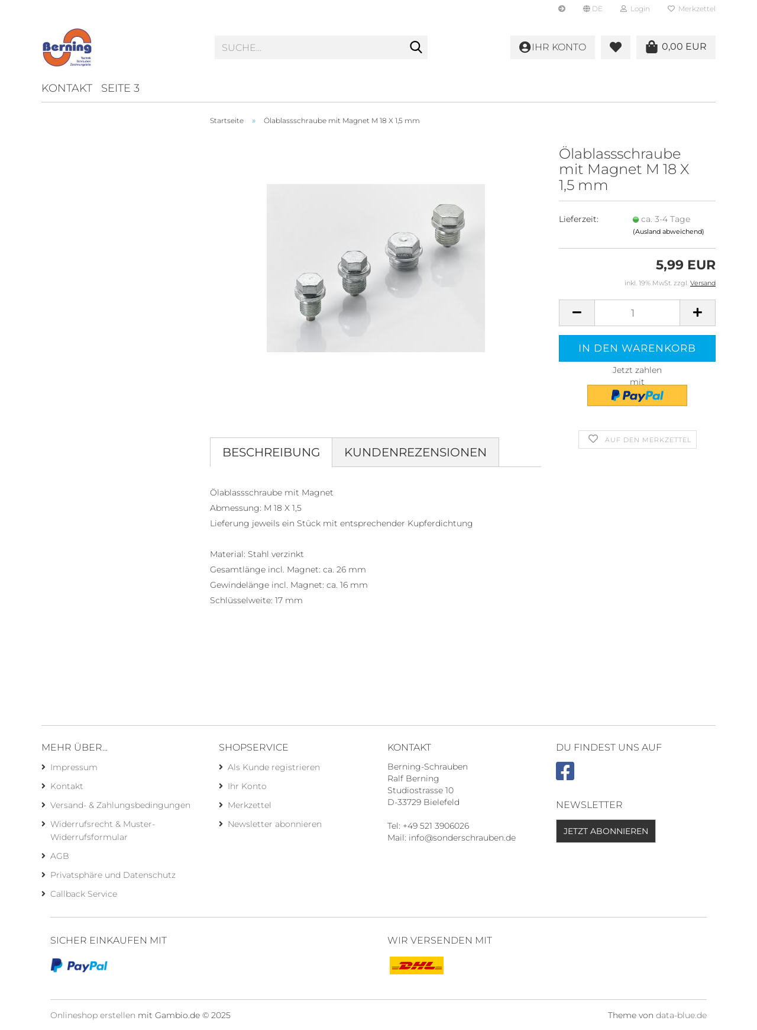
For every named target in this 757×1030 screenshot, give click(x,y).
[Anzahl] (637, 313)
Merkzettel (692, 8)
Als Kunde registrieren (274, 767)
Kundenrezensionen (415, 452)
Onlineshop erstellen (92, 1015)
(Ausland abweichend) (668, 231)
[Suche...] (416, 48)
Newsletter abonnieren (275, 824)
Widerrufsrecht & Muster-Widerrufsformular (102, 830)
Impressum (74, 767)
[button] (593, 9)
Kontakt (66, 88)
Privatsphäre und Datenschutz (113, 875)
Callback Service (83, 894)
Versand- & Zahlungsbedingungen (120, 805)
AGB (59, 856)
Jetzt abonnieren (606, 831)
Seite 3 (120, 88)
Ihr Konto (247, 786)
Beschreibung (271, 452)
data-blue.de (681, 1015)
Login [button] (635, 8)
